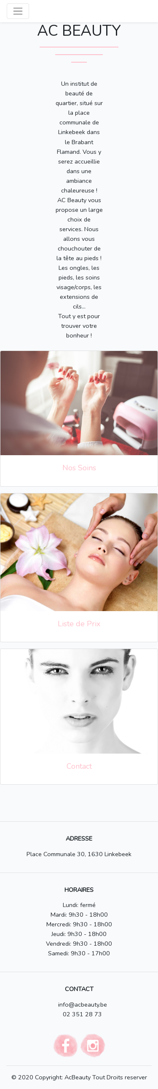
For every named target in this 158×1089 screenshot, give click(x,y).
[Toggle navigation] (18, 11)
